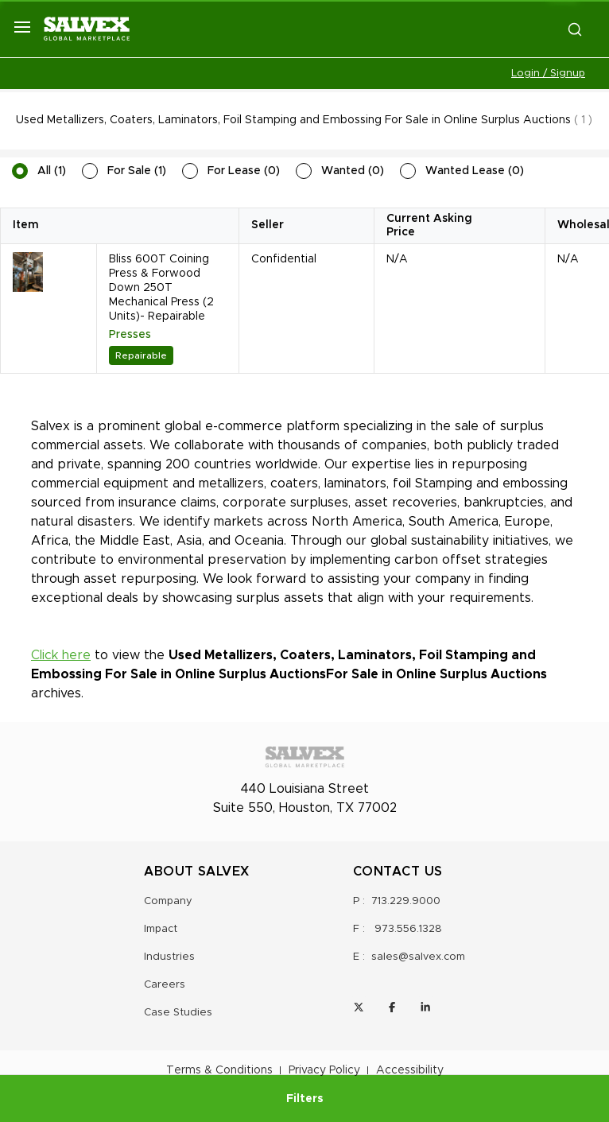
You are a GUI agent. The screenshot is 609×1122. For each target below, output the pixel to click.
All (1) (51, 171)
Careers (164, 985)
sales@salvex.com (418, 957)
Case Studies (178, 1012)
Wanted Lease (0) (474, 171)
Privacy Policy (324, 1070)
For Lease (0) (244, 171)
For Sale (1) (136, 171)
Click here (61, 655)
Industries (169, 957)
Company (168, 901)
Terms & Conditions (219, 1070)
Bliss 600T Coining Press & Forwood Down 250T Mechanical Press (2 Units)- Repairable (161, 288)
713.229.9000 (405, 901)
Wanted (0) (352, 171)
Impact (160, 929)
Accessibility (410, 1070)
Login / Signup (548, 73)
